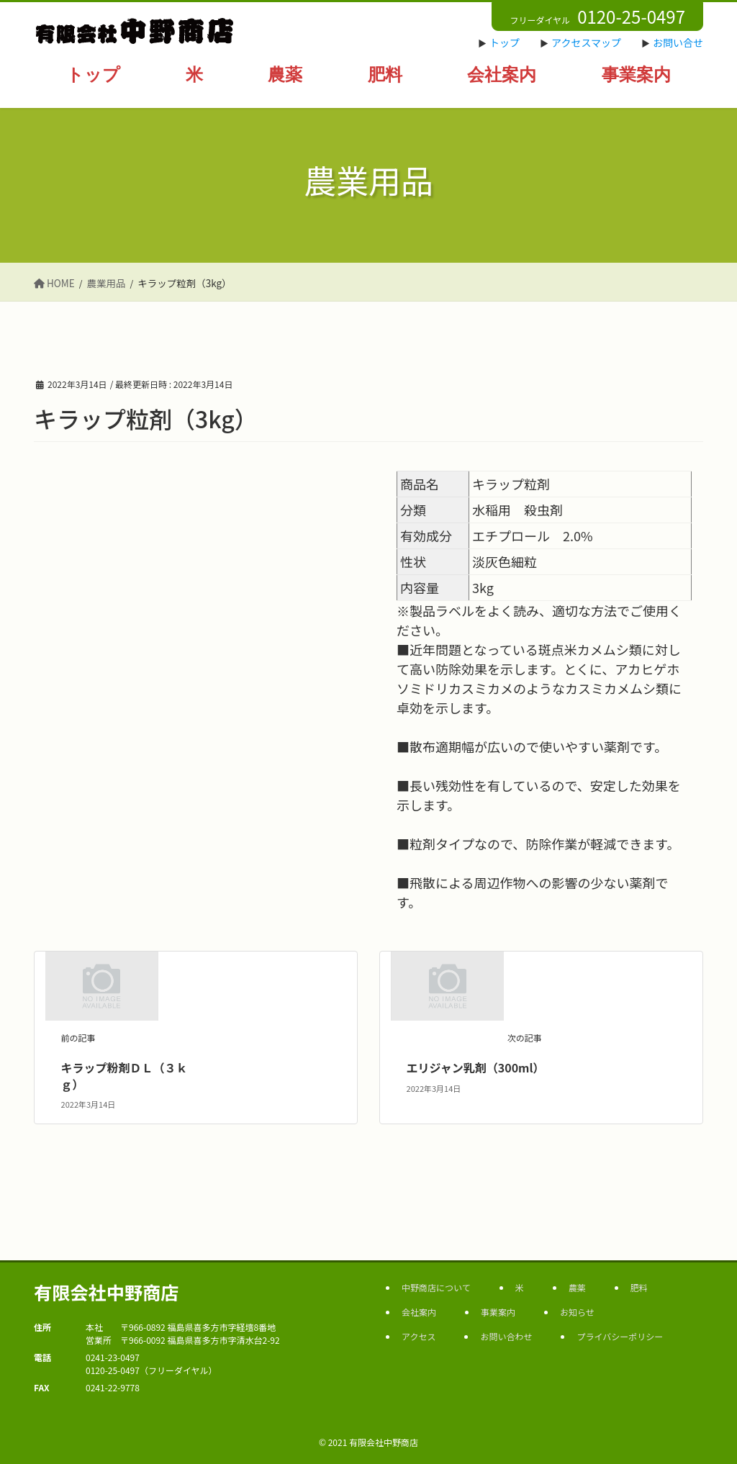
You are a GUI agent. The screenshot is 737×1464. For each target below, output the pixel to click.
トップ (504, 42)
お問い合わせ (506, 1336)
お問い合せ (678, 42)
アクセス (418, 1336)
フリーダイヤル (597, 16)
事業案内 (498, 1312)
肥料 (639, 1287)
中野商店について (436, 1287)
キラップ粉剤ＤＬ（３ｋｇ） (124, 1075)
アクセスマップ (586, 42)
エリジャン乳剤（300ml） (476, 1067)
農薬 (577, 1287)
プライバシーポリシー (620, 1336)
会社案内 (419, 1312)
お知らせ (577, 1312)
